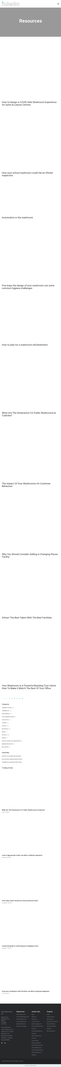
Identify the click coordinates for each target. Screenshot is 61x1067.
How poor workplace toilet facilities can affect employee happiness (25, 991)
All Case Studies (51, 1031)
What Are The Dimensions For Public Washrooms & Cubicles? (23, 810)
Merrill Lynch (50, 1019)
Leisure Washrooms (21, 1021)
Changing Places (7, 707)
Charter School (50, 1016)
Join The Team (35, 1021)
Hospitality (5, 719)
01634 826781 (7, 1027)
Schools (4, 734)
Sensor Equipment (36, 1024)
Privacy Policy (35, 1040)
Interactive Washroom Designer (11, 756)
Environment (6, 713)
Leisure (4, 722)
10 (22, 698)
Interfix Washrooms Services (36, 1037)
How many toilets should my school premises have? (20, 901)
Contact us (34, 1019)
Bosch (48, 1014)
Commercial (5, 710)
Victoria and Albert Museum (51, 1027)
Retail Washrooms (21, 1024)
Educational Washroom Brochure (12, 759)
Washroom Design (7, 744)
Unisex (4, 737)
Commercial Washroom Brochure (12, 762)
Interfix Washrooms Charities (36, 1053)
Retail (4, 731)
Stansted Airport (51, 1024)
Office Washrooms (21, 1014)
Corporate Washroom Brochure (37, 1032)
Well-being (5, 747)
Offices (4, 725)
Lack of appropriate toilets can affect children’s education (22, 855)
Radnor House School (52, 1021)
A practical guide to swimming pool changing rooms (20, 946)
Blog (33, 1014)
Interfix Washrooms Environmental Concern (37, 1049)
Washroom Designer (21, 1026)
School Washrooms (21, 1019)
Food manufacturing (8, 716)
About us (34, 1016)
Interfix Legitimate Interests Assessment (37, 1044)
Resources (5, 728)
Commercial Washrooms (22, 1016)
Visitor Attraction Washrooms (11, 741)
